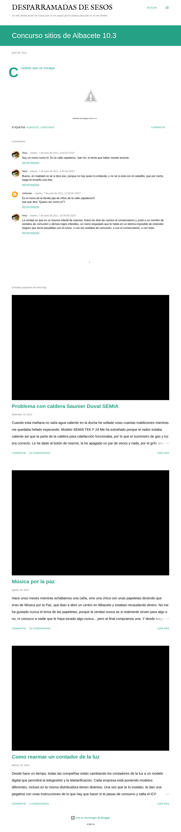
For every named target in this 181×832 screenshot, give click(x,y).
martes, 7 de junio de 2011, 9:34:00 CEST (52, 153)
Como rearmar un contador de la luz (56, 757)
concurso (47, 127)
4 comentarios (39, 803)
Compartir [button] (158, 127)
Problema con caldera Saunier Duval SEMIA (65, 406)
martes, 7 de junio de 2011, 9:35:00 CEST (52, 171)
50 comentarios (39, 628)
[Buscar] (152, 7)
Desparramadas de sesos (62, 7)
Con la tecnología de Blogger (90, 817)
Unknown (27, 193)
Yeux (24, 153)
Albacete (33, 127)
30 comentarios (39, 453)
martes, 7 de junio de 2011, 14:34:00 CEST (53, 215)
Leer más (163, 453)
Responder (30, 163)
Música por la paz (33, 581)
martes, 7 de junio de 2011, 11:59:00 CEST (58, 193)
